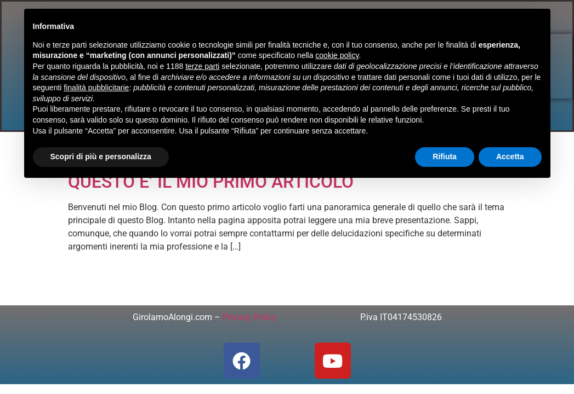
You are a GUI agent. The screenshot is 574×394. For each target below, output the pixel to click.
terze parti (202, 66)
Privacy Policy (250, 317)
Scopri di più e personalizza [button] (100, 156)
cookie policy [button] (337, 55)
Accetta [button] (510, 156)
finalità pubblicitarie (96, 87)
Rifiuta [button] (445, 156)
